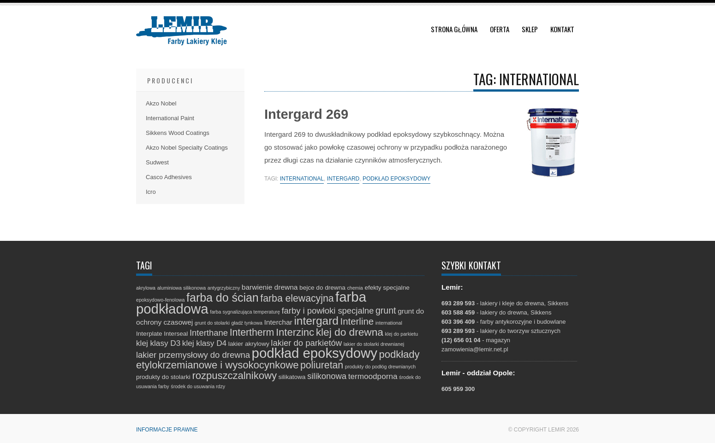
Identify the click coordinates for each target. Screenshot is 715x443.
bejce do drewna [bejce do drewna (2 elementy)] (322, 287)
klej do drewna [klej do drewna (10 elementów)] (349, 332)
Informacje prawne (167, 429)
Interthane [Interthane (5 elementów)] (209, 333)
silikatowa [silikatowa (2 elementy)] (292, 376)
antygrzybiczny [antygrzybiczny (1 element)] (224, 288)
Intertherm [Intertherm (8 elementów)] (252, 332)
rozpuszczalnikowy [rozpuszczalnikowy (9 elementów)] (234, 375)
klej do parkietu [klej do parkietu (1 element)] (401, 334)
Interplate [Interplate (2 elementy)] (149, 333)
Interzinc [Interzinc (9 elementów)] (295, 332)
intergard (343, 179)
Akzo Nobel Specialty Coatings (187, 147)
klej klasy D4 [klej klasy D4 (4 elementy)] (204, 343)
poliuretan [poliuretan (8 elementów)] (321, 365)
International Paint (170, 118)
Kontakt (562, 29)
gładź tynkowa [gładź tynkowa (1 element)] (246, 323)
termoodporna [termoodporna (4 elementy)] (373, 376)
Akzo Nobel (161, 103)
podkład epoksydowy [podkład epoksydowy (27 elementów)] (314, 353)
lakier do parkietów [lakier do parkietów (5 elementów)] (306, 343)
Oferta (499, 29)
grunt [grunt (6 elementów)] (385, 310)
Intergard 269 (306, 114)
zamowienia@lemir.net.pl (474, 349)
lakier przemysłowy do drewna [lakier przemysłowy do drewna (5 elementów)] (193, 355)
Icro (151, 191)
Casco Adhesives (169, 177)
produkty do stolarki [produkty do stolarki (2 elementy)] (163, 376)
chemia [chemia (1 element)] (355, 288)
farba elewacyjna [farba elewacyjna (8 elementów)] (297, 298)
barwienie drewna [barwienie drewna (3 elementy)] (270, 287)
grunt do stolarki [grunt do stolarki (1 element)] (212, 323)
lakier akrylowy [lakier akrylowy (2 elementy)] (248, 343)
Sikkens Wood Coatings (177, 132)
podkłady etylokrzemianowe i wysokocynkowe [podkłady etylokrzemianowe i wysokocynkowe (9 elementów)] (278, 360)
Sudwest (157, 162)
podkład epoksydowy (396, 179)
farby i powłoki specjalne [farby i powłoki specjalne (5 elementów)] (327, 310)
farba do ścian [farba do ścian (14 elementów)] (222, 297)
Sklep (530, 29)
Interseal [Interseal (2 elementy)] (176, 333)
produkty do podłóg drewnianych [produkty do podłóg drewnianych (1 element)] (380, 366)
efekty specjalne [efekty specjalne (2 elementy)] (386, 287)
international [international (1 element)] (388, 323)
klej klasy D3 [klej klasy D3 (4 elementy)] (158, 343)
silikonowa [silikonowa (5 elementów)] (326, 376)
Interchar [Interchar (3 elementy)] (278, 322)
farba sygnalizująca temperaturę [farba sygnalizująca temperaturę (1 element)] (245, 312)
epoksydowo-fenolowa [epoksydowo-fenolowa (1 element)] (160, 300)
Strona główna (454, 29)
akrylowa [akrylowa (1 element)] (145, 288)
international (302, 179)
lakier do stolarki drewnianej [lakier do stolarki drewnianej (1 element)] (374, 344)
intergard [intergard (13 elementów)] (316, 321)
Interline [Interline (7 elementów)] (357, 321)
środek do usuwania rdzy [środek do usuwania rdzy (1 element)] (198, 386)
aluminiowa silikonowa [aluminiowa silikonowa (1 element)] (181, 288)
